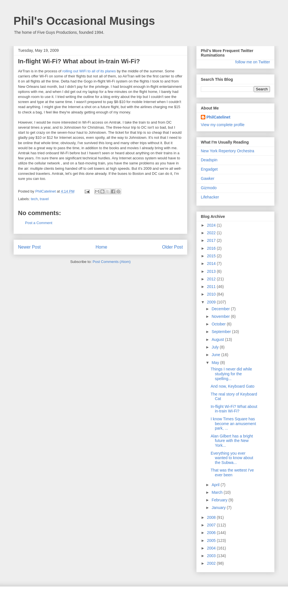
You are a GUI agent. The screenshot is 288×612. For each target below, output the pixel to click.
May (216, 362)
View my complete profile (222, 124)
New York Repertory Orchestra (227, 151)
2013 (212, 271)
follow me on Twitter (252, 62)
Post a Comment (38, 223)
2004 (212, 548)
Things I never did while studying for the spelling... (231, 374)
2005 (212, 540)
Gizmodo (209, 188)
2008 (212, 517)
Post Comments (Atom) (111, 262)
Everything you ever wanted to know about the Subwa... (232, 458)
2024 (212, 225)
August (218, 339)
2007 (212, 525)
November (221, 316)
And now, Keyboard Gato (233, 386)
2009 (212, 302)
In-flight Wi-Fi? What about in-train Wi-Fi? (234, 409)
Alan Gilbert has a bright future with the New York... (232, 441)
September (222, 331)
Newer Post (29, 247)
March (218, 492)
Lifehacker (210, 197)
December (221, 309)
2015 (212, 256)
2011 (212, 286)
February (220, 500)
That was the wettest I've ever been (232, 472)
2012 (212, 279)
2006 (212, 532)
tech (34, 199)
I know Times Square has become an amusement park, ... (233, 424)
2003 (212, 555)
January (219, 507)
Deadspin (209, 160)
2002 (212, 563)
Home (101, 247)
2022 (212, 233)
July (216, 347)
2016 (212, 248)
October (219, 324)
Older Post (172, 247)
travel (44, 199)
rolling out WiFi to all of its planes (89, 71)
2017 (212, 240)
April (216, 485)
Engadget (209, 169)
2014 (212, 263)
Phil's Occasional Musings (84, 21)
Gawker (207, 178)
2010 (212, 294)
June (216, 354)
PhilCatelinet (218, 117)
